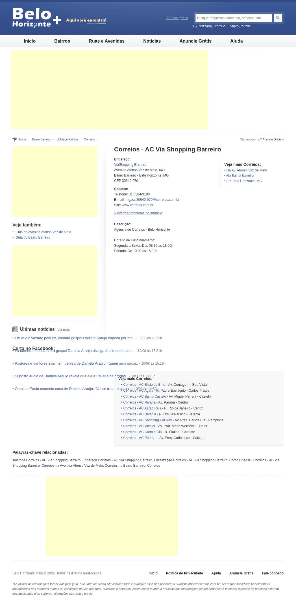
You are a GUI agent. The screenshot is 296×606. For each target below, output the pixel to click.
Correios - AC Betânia (139, 414)
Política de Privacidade (184, 573)
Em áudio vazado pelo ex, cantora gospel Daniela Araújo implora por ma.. (74, 338)
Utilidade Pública (67, 139)
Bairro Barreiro (41, 139)
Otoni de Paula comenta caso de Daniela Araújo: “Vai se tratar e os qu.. (73, 389)
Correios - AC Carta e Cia (142, 432)
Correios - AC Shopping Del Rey (147, 420)
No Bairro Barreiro (240, 176)
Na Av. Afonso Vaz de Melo (247, 170)
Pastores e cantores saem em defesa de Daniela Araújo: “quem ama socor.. (76, 363)
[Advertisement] (109, 89)
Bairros (62, 41)
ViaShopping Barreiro (130, 165)
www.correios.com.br (137, 205)
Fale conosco (273, 573)
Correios (89, 139)
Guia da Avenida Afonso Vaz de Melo (43, 232)
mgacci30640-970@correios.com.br (152, 200)
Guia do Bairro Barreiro (33, 237)
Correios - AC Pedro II (139, 438)
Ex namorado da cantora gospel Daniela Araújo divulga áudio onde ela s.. (74, 351)
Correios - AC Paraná (139, 402)
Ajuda (236, 41)
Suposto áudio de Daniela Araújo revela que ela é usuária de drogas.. (71, 376)
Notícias (152, 41)
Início (30, 41)
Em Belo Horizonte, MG (244, 181)
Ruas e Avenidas (107, 41)
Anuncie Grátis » (273, 139)
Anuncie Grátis (195, 41)
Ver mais (64, 329)
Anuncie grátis (177, 18)
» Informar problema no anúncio (138, 213)
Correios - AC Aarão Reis (142, 408)
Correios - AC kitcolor (139, 426)
